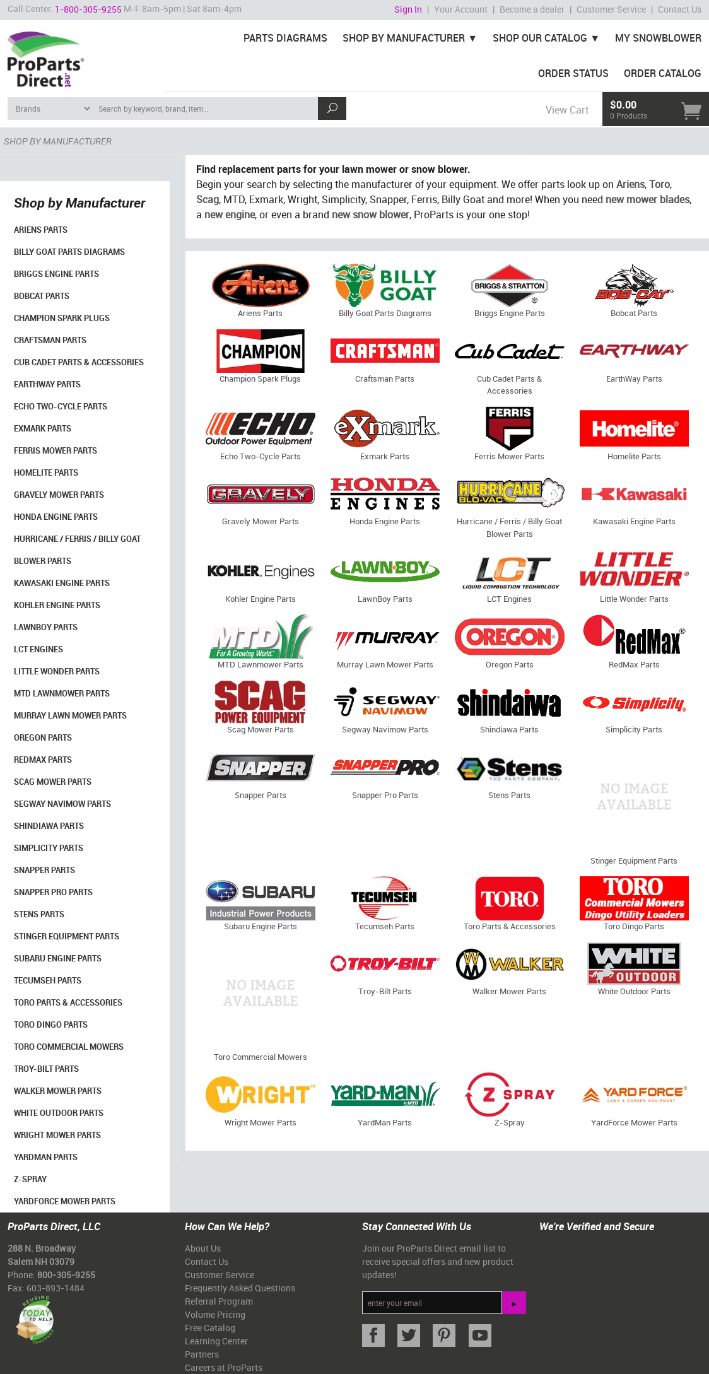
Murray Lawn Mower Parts (70, 715)
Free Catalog (210, 1328)
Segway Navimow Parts (62, 803)
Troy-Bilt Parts (46, 1068)
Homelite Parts (46, 472)
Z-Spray (30, 1179)
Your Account (461, 9)
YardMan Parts (46, 1157)
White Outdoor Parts (58, 1113)
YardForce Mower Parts (64, 1201)
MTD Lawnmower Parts (62, 693)
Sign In (408, 9)
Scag (207, 199)
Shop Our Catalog (540, 38)
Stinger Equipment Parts (66, 936)
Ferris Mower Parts (55, 450)
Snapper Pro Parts (53, 892)
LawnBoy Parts (46, 627)
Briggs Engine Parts (56, 273)
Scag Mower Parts (52, 781)
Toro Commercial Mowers (69, 1046)
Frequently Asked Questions (240, 1288)
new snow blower (370, 214)
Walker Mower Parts (58, 1090)
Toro (659, 184)
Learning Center (216, 1341)
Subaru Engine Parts (58, 958)
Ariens (630, 184)
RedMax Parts (43, 759)
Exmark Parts (42, 428)
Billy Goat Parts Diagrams (69, 251)
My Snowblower (658, 38)
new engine (229, 214)
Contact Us (679, 9)
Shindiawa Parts (49, 825)
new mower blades (647, 199)
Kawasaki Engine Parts (62, 583)
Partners (202, 1354)
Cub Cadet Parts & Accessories (79, 362)
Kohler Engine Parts (57, 605)
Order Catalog (662, 73)
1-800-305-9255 (88, 9)
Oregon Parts (43, 737)
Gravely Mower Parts (59, 494)
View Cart (567, 110)
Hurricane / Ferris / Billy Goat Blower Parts (77, 550)
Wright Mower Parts (57, 1135)
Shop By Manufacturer (404, 38)
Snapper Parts (44, 870)
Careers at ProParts (223, 1367)
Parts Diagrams (285, 38)
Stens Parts (39, 914)
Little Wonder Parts (57, 671)
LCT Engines (38, 649)
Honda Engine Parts (56, 516)
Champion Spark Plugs (62, 318)
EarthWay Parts (47, 384)
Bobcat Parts (41, 296)
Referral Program (219, 1301)
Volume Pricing (215, 1314)
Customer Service (611, 9)
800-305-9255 (66, 1275)
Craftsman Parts (50, 340)
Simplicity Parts (48, 848)
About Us (203, 1248)
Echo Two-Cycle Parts (60, 406)
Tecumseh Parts (47, 980)
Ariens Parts (40, 229)
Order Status (573, 73)
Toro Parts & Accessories (68, 1002)
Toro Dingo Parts (51, 1024)
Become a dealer (532, 9)
